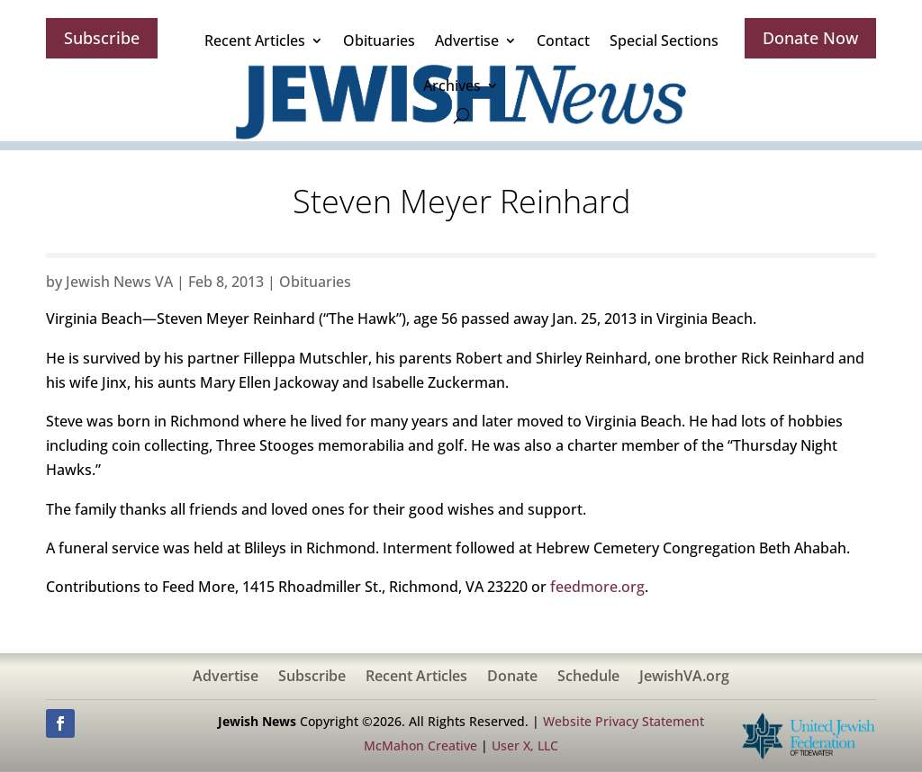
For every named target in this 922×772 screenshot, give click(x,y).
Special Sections (664, 40)
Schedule (588, 677)
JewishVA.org (684, 677)
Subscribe (102, 38)
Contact (563, 40)
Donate (512, 677)
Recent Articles (254, 40)
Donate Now (810, 38)
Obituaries (379, 40)
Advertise (467, 40)
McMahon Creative (420, 745)
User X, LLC (525, 745)
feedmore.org (597, 587)
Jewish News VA (119, 282)
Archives (452, 85)
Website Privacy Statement (623, 721)
